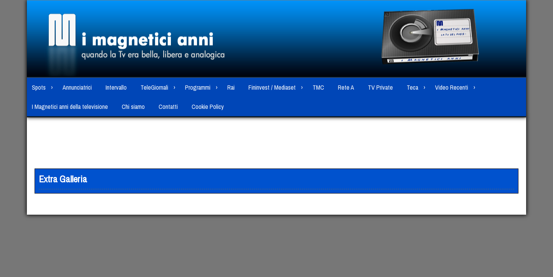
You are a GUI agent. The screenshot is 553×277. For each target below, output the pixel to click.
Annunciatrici (77, 87)
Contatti (168, 106)
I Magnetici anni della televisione (70, 106)
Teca (412, 87)
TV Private (380, 87)
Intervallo (116, 87)
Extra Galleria (63, 179)
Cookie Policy (208, 106)
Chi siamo (133, 106)
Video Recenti (451, 87)
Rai (231, 87)
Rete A (346, 87)
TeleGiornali (154, 87)
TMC (318, 87)
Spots (39, 87)
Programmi (197, 87)
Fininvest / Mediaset (272, 87)
